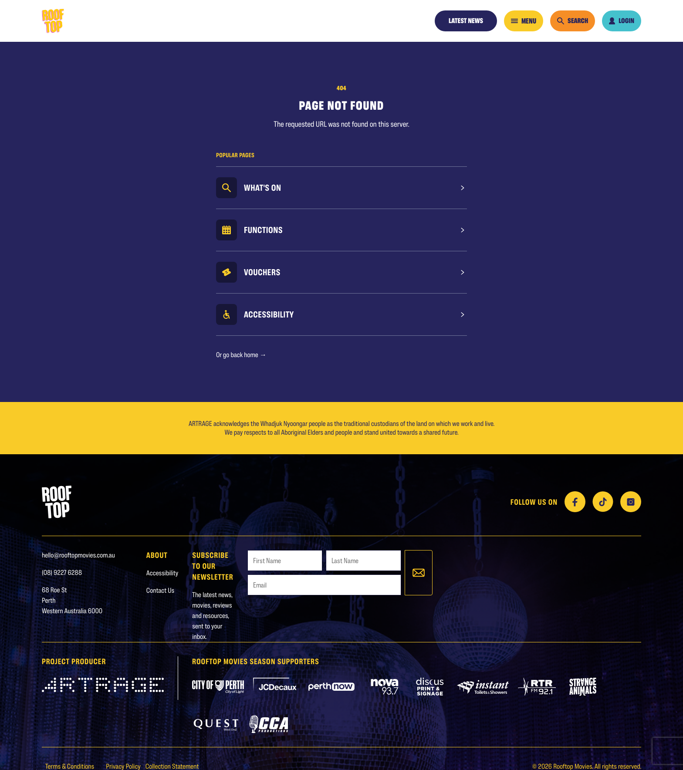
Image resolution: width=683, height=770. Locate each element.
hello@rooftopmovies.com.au (78, 555)
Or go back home (241, 355)
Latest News (466, 21)
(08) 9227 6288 (62, 572)
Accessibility (269, 314)
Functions (263, 230)
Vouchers (262, 272)
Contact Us (160, 590)
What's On (262, 187)
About (157, 555)
